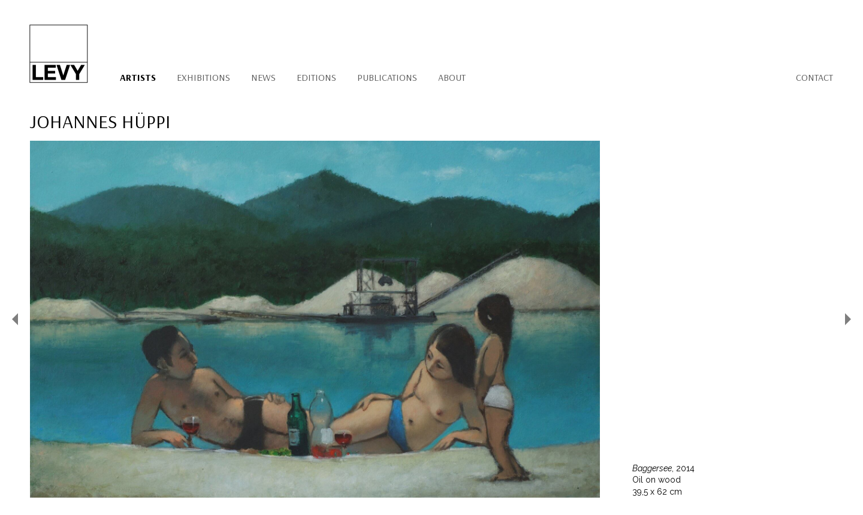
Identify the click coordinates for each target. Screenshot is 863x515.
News (263, 77)
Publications (387, 77)
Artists (138, 77)
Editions (316, 77)
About (452, 77)
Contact (814, 77)
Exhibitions (203, 77)
